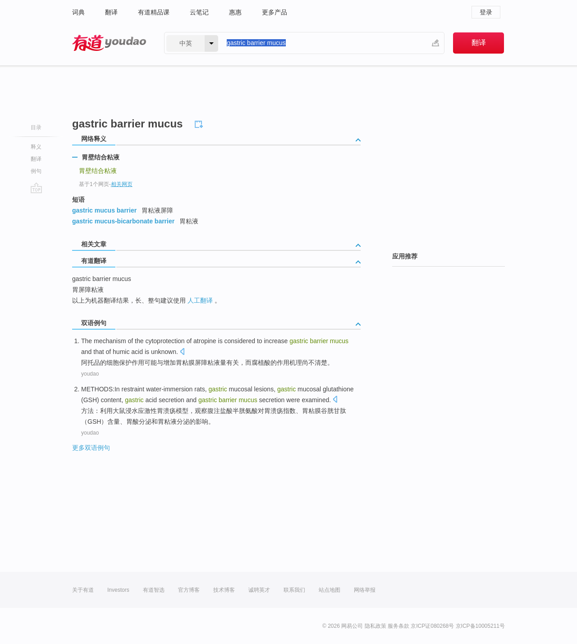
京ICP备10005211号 (480, 626)
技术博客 (224, 590)
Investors (118, 590)
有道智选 (154, 590)
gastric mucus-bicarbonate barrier (123, 221)
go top (36, 187)
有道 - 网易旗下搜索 (109, 43)
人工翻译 (200, 300)
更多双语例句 (91, 447)
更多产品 (274, 12)
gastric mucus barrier (104, 210)
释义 (36, 147)
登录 (486, 12)
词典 (78, 12)
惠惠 (235, 12)
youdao (90, 374)
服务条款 (398, 626)
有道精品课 (153, 12)
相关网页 (122, 184)
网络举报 (365, 590)
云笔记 (199, 12)
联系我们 (294, 590)
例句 (36, 171)
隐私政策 (375, 626)
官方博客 (189, 590)
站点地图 (329, 590)
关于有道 (83, 590)
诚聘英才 (259, 590)
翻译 (111, 12)
